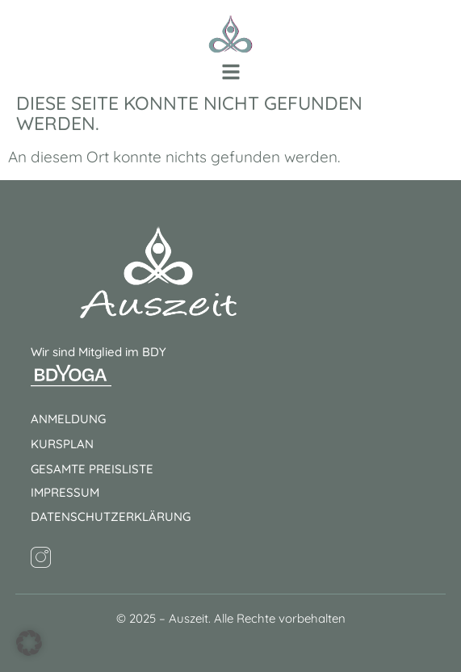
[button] (230, 71)
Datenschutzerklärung (111, 516)
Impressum (65, 492)
